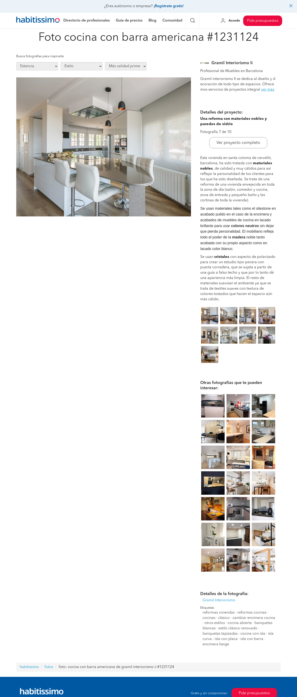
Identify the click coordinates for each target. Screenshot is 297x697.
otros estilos (214, 623)
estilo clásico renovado (237, 628)
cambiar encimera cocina (253, 618)
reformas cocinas (251, 613)
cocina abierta (240, 623)
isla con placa (226, 639)
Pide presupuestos (262, 21)
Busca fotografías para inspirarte (40, 56)
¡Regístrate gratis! (169, 6)
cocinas (209, 618)
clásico (224, 618)
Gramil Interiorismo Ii (232, 63)
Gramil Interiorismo (219, 600)
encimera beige (216, 644)
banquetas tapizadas (220, 634)
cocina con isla (252, 634)
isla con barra (251, 639)
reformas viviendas (219, 613)
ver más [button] (267, 90)
